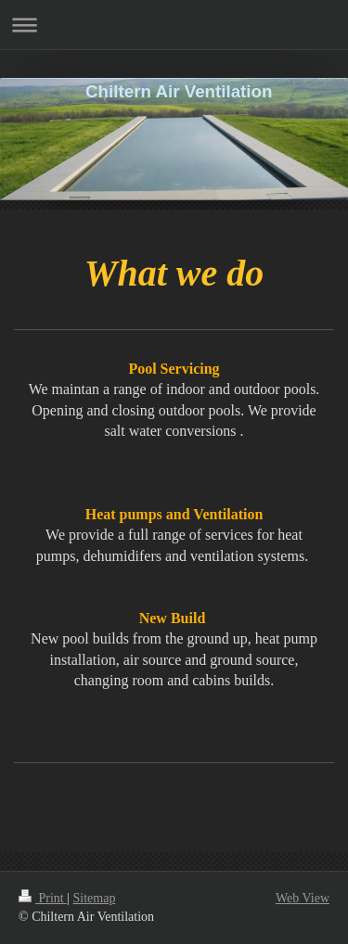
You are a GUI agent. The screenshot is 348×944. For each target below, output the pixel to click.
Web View (302, 898)
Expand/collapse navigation (174, 25)
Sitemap (94, 898)
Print (43, 898)
